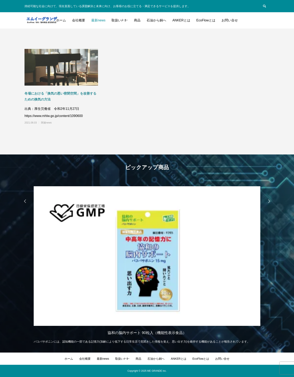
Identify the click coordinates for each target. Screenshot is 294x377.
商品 (137, 20)
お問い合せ (230, 20)
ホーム (61, 20)
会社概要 (78, 20)
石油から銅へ (156, 20)
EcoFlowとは (205, 20)
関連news (46, 122)
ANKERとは (181, 20)
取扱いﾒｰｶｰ (119, 20)
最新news (98, 20)
